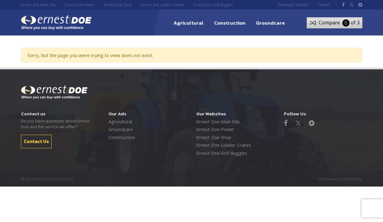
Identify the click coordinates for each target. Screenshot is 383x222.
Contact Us (36, 141)
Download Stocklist (293, 4)
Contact (323, 4)
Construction (229, 23)
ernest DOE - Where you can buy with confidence (59, 22)
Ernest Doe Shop (118, 4)
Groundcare (270, 23)
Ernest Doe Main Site (38, 4)
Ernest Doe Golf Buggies (213, 4)
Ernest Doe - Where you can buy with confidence (54, 92)
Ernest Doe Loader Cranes (162, 4)
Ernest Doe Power (80, 4)
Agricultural (189, 23)
